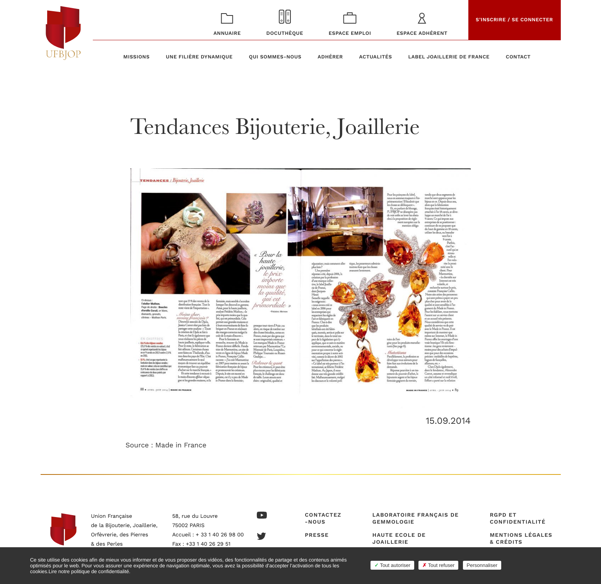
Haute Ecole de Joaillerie (399, 539)
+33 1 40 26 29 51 (208, 544)
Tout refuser (438, 565)
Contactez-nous (323, 519)
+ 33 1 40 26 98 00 (220, 534)
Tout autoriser (392, 565)
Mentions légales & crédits (521, 539)
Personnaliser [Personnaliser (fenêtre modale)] (482, 565)
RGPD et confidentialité (517, 519)
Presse (317, 535)
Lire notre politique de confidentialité (88, 571)
